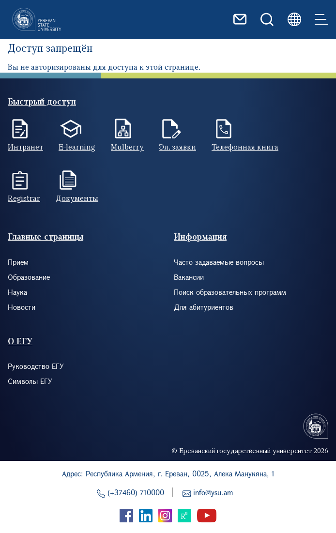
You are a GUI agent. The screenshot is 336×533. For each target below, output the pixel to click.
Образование (29, 277)
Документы (77, 198)
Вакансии (189, 277)
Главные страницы (45, 236)
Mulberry (127, 146)
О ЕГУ (20, 341)
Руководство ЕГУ (36, 366)
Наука (17, 292)
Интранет (25, 146)
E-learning (77, 146)
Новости (21, 307)
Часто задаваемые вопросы (219, 262)
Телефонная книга (245, 146)
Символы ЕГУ (30, 381)
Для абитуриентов (203, 307)
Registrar (24, 198)
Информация (200, 236)
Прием (18, 262)
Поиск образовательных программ (230, 292)
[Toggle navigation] (321, 19)
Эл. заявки (177, 146)
